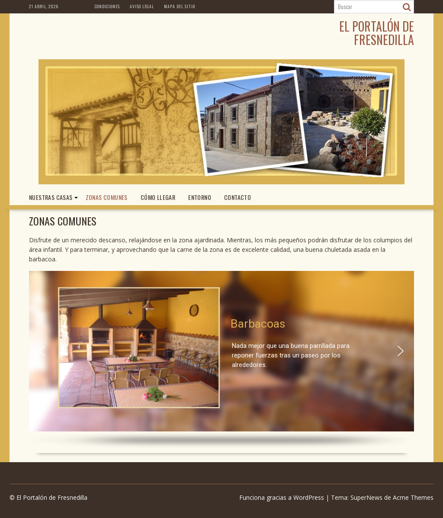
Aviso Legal (142, 6)
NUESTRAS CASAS (51, 197)
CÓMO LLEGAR (158, 197)
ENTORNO (199, 197)
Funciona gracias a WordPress (281, 497)
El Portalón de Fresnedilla (376, 32)
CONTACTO (237, 197)
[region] (221, 360)
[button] (42, 351)
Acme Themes (413, 497)
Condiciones (107, 6)
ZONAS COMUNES (107, 197)
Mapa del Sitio (179, 6)
